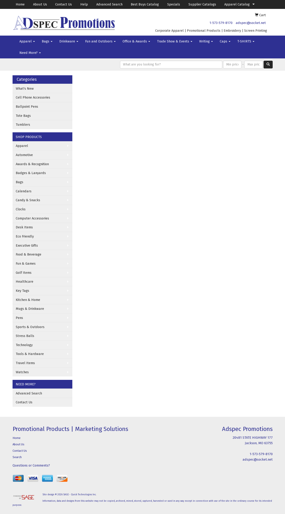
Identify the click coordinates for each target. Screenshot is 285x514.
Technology (24, 345)
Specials (173, 4)
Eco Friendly (25, 236)
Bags (47, 41)
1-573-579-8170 (221, 23)
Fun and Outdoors (100, 41)
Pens (19, 318)
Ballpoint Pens (27, 106)
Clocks (21, 209)
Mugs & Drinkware (30, 309)
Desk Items (24, 227)
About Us (40, 4)
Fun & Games (26, 263)
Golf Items (23, 273)
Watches (22, 372)
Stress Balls (25, 336)
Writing (206, 41)
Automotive (24, 155)
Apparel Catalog (237, 4)
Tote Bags (23, 116)
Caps (225, 41)
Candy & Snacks (28, 200)
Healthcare (24, 281)
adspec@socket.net (251, 23)
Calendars (23, 191)
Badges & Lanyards (31, 173)
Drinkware (68, 41)
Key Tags (22, 291)
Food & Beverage (28, 254)
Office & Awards (136, 41)
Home (20, 4)
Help (84, 4)
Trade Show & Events (174, 41)
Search (17, 457)
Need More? (30, 53)
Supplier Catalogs (202, 4)
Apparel (27, 41)
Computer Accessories (32, 218)
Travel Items (25, 363)
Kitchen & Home (28, 300)
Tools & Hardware (30, 354)
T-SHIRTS (245, 41)
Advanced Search (109, 4)
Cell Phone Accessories (33, 97)
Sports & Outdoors (30, 327)
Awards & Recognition (32, 164)
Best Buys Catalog (145, 4)
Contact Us (63, 4)
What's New (25, 88)
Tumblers (23, 125)
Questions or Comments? (31, 465)
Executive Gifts (27, 245)
